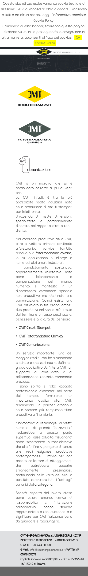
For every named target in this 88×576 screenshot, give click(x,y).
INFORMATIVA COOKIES (54, 573)
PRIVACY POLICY (29, 573)
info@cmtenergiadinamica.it (46, 550)
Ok (78, 37)
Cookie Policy (45, 43)
